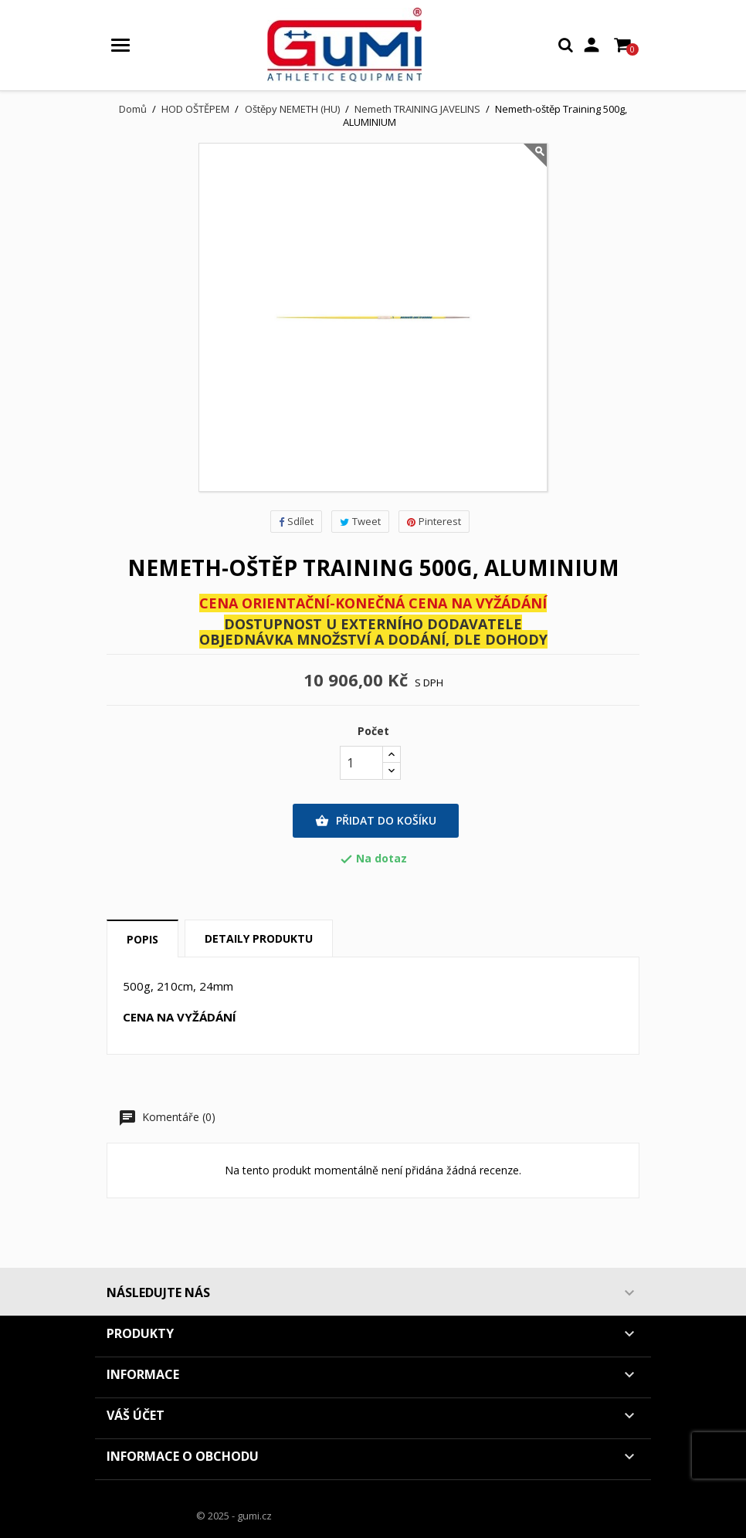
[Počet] (361, 763)
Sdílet (296, 521)
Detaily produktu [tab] (259, 938)
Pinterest (434, 521)
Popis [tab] (142, 939)
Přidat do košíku (375, 820)
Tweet (360, 521)
